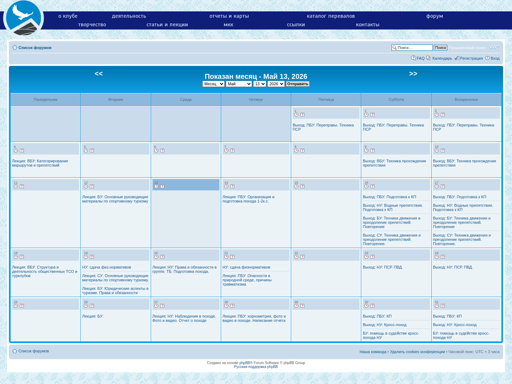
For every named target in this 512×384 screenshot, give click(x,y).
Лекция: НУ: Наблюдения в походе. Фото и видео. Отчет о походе (184, 318)
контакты (367, 24)
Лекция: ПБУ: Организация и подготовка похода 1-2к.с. (248, 199)
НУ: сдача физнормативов (246, 267)
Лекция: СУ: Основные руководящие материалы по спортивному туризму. (115, 278)
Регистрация (471, 58)
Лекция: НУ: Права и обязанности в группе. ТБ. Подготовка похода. (185, 269)
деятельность (129, 16)
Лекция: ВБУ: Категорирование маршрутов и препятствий (40, 163)
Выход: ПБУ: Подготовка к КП (389, 197)
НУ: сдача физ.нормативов (106, 267)
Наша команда (372, 352)
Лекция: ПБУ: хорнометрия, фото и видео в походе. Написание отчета (254, 318)
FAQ (421, 58)
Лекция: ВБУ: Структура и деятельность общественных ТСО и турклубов (44, 271)
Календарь (442, 58)
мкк (228, 24)
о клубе (68, 16)
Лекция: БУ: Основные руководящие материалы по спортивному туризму (115, 199)
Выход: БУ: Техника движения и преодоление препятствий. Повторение (391, 222)
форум (434, 16)
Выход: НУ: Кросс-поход (384, 325)
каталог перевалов (331, 16)
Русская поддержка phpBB (256, 367)
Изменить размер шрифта (494, 47)
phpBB (244, 363)
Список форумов (35, 47)
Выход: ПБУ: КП (377, 316)
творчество (92, 24)
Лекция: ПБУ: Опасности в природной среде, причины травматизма (247, 280)
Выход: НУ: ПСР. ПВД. (383, 267)
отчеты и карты (229, 16)
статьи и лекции (167, 24)
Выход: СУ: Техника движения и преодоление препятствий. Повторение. (392, 239)
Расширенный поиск (466, 47)
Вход (495, 58)
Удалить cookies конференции (417, 352)
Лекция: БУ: (92, 316)
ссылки (296, 24)
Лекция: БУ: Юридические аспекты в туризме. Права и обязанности (115, 290)
